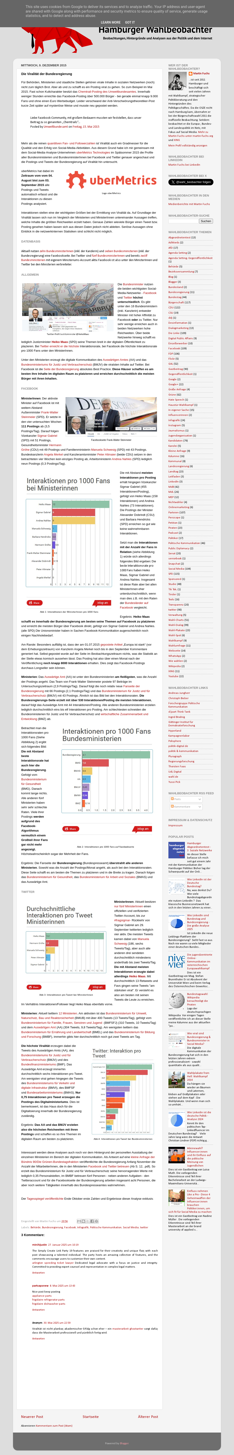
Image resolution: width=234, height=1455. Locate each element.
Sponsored (174, 579)
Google (172, 379)
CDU (171, 307)
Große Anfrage (177, 389)
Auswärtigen (111, 359)
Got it (130, 22)
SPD (170, 574)
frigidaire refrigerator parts (48, 1300)
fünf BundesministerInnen (108, 255)
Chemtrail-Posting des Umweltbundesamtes (107, 91)
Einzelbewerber (177, 343)
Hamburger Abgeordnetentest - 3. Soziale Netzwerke (199, 847)
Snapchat (174, 564)
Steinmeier (28, 417)
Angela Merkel (53, 454)
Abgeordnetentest (179, 237)
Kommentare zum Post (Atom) (54, 1426)
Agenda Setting (177, 253)
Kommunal (175, 461)
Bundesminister (133, 284)
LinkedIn (173, 481)
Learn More (110, 22)
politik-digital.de (178, 746)
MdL (171, 492)
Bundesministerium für (36, 1022)
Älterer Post (148, 1417)
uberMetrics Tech (87, 152)
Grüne (172, 394)
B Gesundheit (49, 877)
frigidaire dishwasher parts (48, 1304)
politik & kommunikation (183, 751)
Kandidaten (175, 440)
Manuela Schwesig (103, 449)
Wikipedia (174, 666)
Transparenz (175, 605)
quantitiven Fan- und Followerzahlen (71, 143)
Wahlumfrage (176, 645)
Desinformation (177, 323)
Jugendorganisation (180, 435)
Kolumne (173, 456)
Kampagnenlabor (178, 736)
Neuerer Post (32, 1417)
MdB (171, 487)
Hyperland (174, 731)
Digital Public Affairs (180, 338)
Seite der (50, 369)
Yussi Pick (174, 782)
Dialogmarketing (178, 328)
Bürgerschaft (176, 302)
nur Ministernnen (128, 906)
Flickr (171, 359)
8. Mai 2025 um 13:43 (62, 1286)
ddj (170, 318)
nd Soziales (128, 877)
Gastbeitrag (175, 369)
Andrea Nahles (122, 459)
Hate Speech (176, 400)
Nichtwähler (175, 502)
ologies (105, 152)
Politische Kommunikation (106, 1227)
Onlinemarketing (178, 507)
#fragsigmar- (123, 920)
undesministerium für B (131, 1032)
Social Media (131, 1227)
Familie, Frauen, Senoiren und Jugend (77, 1022)
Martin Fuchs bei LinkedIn (184, 165)
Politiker (173, 538)
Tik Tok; (172, 589)
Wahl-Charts (176, 620)
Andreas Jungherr (179, 693)
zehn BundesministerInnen (57, 251)
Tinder (172, 594)
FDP (170, 354)
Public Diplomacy (178, 548)
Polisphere (174, 741)
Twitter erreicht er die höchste (59, 346)
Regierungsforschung (181, 761)
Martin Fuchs (201, 73)
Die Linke (174, 333)
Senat (172, 553)
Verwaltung (175, 615)
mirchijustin (39, 1245)
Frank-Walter (49, 412)
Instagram (174, 425)
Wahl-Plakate (176, 630)
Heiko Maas (60, 342)
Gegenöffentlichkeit (180, 374)
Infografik (83, 1227)
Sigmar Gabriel (47, 435)
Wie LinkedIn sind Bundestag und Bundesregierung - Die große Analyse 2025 (198, 922)
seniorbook (175, 558)
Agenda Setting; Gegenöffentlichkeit (190, 258)
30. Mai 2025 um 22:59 (57, 1323)
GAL (170, 364)
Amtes (124, 359)
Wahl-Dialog (175, 625)
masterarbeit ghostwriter (128, 1329)
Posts (176, 799)
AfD (170, 248)
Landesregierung (178, 466)
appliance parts (42, 1296)
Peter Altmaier (106, 454)
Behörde (36, 1227)
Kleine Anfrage (177, 451)
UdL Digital (174, 772)
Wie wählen (175, 661)
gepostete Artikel (111, 644)
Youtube (173, 676)
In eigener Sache (178, 410)
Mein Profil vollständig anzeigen (187, 145)
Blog (170, 277)
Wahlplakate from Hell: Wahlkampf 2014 (198, 1076)
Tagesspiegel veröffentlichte (45, 1198)
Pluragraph (175, 756)
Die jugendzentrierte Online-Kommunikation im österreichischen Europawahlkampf (199, 962)
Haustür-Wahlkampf (181, 405)
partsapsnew (40, 1286)
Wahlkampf (175, 640)
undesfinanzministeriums (39, 1064)
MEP (171, 497)
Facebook (150, 293)
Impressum (175, 825)
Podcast (173, 533)
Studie (172, 584)
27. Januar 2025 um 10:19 (63, 1245)
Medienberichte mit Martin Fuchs (189, 204)
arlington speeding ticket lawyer (53, 1263)
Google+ (173, 384)
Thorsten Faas (177, 766)
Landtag (173, 471)
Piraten (172, 528)
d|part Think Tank (179, 712)
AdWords (173, 242)
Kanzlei (172, 446)
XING (177, 140)
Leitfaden (174, 476)
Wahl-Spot (174, 635)
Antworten (38, 1273)
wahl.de (173, 777)
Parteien (173, 512)
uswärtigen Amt (45, 1027)
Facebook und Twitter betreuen (108, 1166)
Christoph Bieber (178, 698)
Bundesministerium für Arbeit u (100, 877)
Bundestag (174, 297)
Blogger (172, 282)
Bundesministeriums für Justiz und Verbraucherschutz (56, 364)
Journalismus (176, 430)
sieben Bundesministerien (121, 251)
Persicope (174, 517)
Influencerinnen (178, 415)
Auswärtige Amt (54, 677)
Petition (173, 523)
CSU (170, 313)
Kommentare (180, 807)
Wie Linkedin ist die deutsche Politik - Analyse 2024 (199, 1116)
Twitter (127, 297)
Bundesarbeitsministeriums (45, 1092)
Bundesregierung (67, 369)
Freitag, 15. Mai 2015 (86, 126)
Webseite (174, 650)
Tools (171, 599)
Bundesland (175, 287)
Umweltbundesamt (56, 126)
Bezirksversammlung (181, 271)
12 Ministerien (67, 1013)
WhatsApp (174, 656)
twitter (144, 1227)
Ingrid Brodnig (176, 717)
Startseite (91, 1417)
